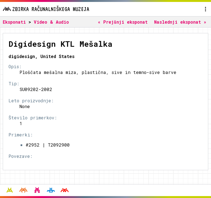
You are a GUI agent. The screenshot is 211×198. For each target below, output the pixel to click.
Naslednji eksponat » (180, 22)
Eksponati (14, 22)
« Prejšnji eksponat (123, 22)
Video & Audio (51, 22)
